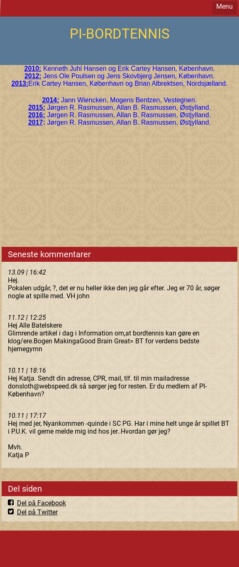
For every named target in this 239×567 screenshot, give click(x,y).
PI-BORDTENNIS (120, 34)
